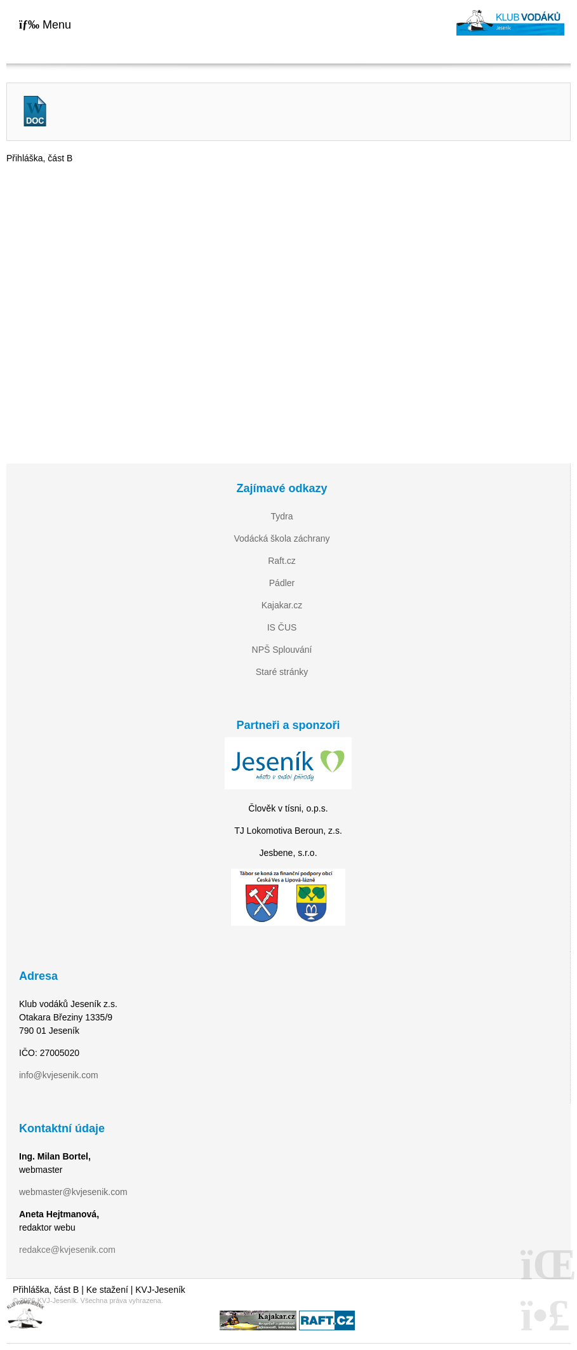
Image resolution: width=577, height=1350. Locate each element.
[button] (45, 24)
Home (510, 23)
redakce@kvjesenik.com (67, 1250)
